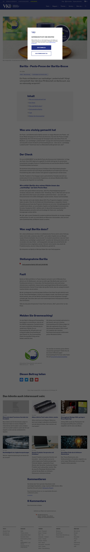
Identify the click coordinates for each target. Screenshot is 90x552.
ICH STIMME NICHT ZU (41, 53)
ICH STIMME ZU (41, 47)
